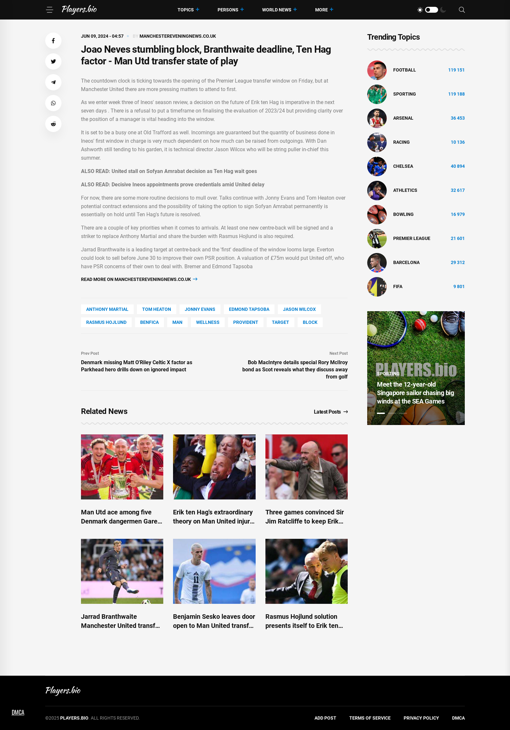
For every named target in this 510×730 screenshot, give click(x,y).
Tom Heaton (156, 309)
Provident (245, 322)
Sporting (404, 94)
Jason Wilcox (299, 309)
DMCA (458, 718)
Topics (186, 9)
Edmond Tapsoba (249, 309)
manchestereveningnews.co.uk (178, 36)
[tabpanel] (416, 368)
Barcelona (406, 262)
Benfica (149, 322)
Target (280, 322)
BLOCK (310, 322)
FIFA (397, 286)
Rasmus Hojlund (106, 322)
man (177, 322)
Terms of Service (370, 718)
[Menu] (49, 10)
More (321, 9)
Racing (401, 142)
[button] (53, 41)
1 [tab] (381, 413)
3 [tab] (403, 413)
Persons (228, 9)
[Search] (462, 10)
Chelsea (403, 166)
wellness (208, 322)
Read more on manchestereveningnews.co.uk (139, 279)
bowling (403, 214)
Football (404, 70)
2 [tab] (392, 413)
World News (276, 9)
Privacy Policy (421, 718)
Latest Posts (331, 412)
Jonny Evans (200, 309)
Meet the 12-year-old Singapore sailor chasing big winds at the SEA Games (415, 392)
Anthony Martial (107, 309)
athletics (405, 190)
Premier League (411, 238)
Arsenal (403, 118)
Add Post (325, 718)
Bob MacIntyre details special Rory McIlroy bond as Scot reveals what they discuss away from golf (295, 369)
